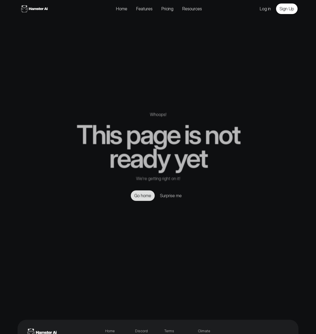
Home (110, 331)
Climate (204, 331)
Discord (141, 331)
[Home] (34, 8)
